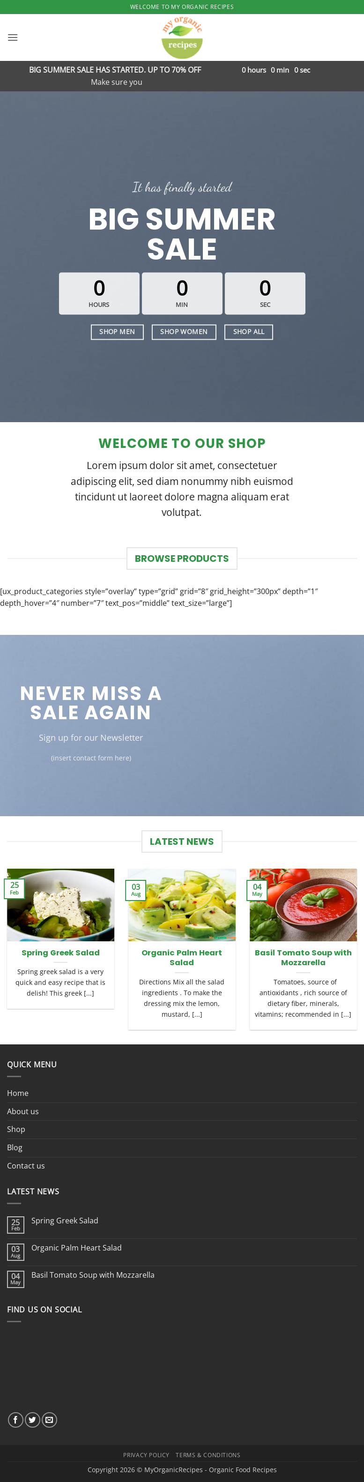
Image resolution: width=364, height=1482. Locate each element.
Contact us (26, 1166)
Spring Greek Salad (61, 953)
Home (18, 1093)
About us (23, 1111)
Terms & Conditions (208, 1455)
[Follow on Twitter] (32, 1420)
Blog (14, 1147)
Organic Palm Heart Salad (181, 958)
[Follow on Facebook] (15, 1420)
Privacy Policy (146, 1455)
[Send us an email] (49, 1420)
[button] (12, 37)
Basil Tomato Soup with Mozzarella (303, 958)
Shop (16, 1129)
